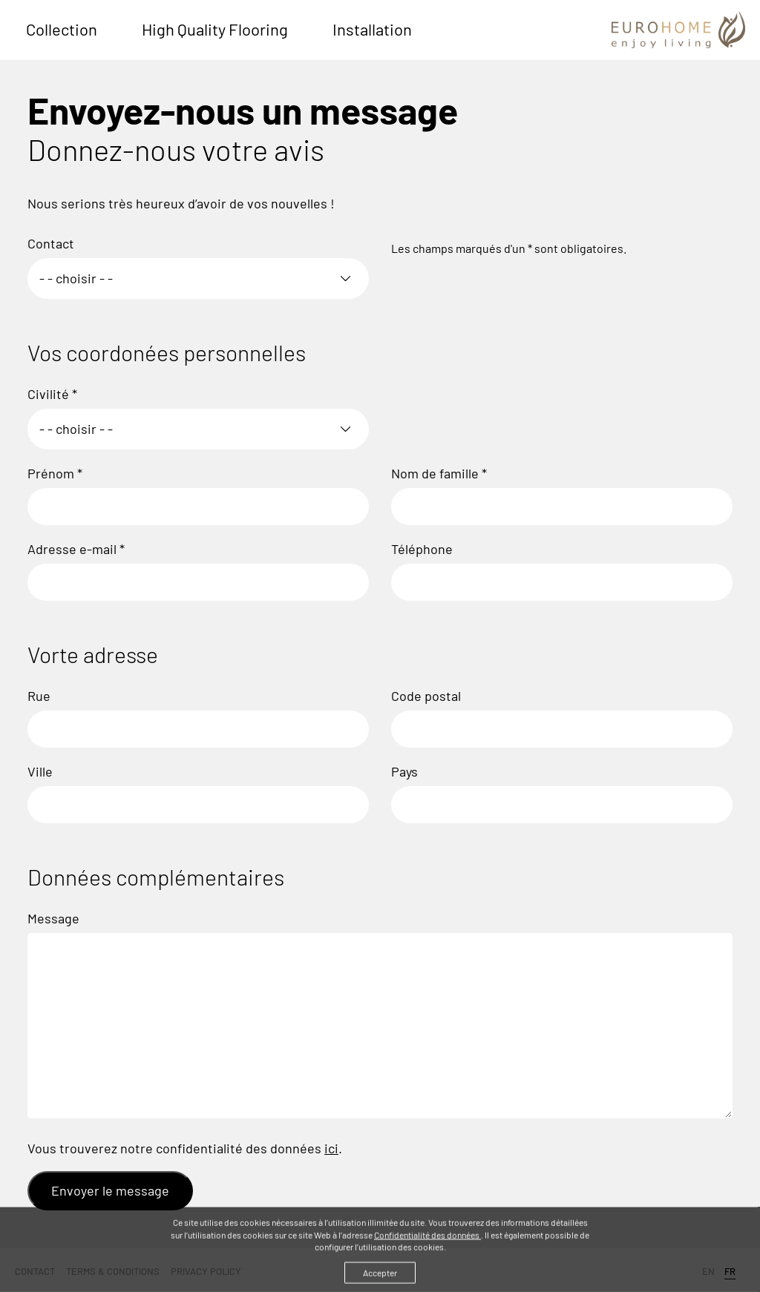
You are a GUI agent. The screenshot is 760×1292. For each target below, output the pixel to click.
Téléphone (422, 549)
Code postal (426, 696)
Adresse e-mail (76, 549)
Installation (372, 29)
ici (331, 1148)
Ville (40, 771)
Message (53, 918)
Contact (50, 243)
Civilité (52, 394)
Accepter (380, 1275)
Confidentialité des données (427, 1237)
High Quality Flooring (215, 29)
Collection (61, 29)
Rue (38, 696)
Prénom (54, 473)
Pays (404, 771)
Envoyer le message (110, 1190)
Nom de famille (439, 473)
